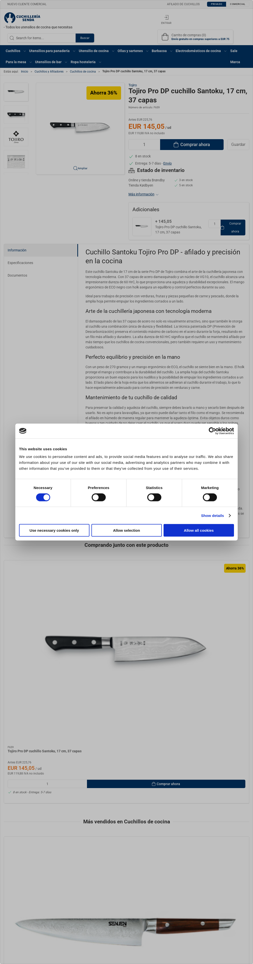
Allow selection (126, 530)
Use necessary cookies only (54, 530)
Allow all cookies (199, 530)
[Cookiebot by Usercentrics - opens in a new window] (212, 431)
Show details (212, 515)
